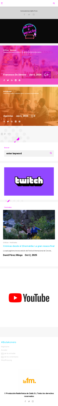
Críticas (6, 50)
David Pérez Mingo (13, 255)
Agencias (8, 116)
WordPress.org (6, 360)
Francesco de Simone (14, 74)
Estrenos (13, 50)
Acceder (4, 350)
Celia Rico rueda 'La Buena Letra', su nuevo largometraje (21, 93)
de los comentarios (9, 356)
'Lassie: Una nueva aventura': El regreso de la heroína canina (22, 52)
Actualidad (7, 91)
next (9, 133)
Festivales (13, 242)
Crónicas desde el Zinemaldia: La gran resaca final (28, 246)
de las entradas (8, 353)
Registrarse (5, 346)
